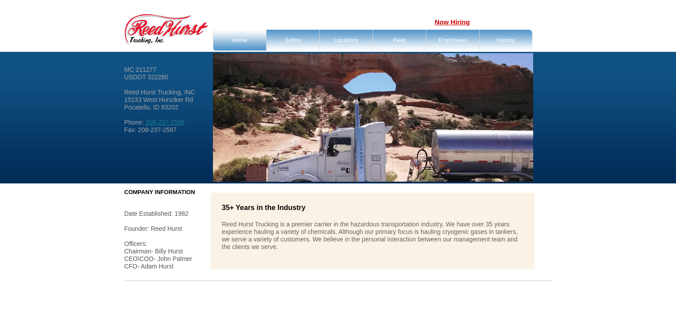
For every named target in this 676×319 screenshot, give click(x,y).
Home (240, 40)
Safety (293, 40)
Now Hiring (452, 22)
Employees (452, 40)
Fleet (399, 40)
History (506, 40)
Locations (346, 40)
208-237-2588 (164, 122)
